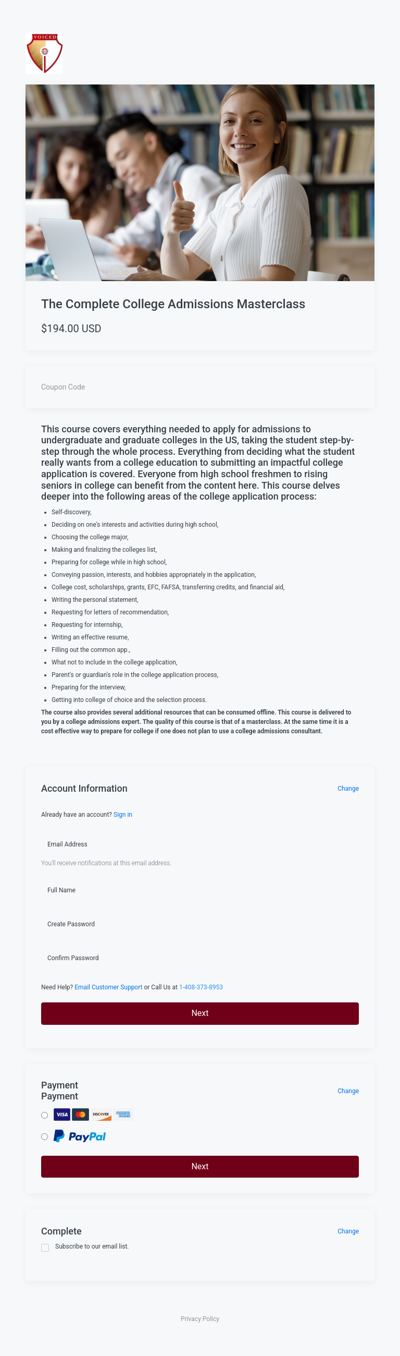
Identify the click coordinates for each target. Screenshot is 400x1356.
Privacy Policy (200, 1319)
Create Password (71, 924)
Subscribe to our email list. (85, 1247)
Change (348, 788)
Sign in (123, 814)
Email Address (67, 844)
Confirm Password (73, 958)
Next (199, 1013)
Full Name (61, 890)
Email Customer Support (108, 987)
